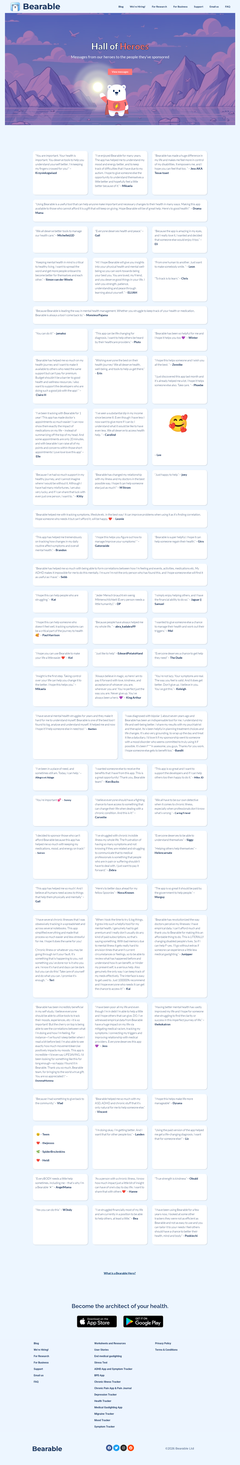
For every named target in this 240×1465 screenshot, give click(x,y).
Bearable (41, 6)
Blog (120, 6)
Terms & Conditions (166, 1349)
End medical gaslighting (108, 1356)
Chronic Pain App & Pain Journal (113, 1388)
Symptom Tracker (104, 1426)
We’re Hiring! (138, 6)
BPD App (99, 1375)
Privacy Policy (163, 1343)
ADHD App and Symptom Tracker (113, 1369)
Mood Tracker (102, 1420)
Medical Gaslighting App (108, 1407)
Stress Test (100, 1362)
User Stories (101, 1349)
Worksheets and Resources (110, 1343)
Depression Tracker (105, 1394)
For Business (180, 6)
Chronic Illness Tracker (107, 1381)
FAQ (227, 6)
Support (198, 6)
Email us (214, 6)
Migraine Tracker (104, 1413)
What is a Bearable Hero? (120, 1273)
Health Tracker (102, 1401)
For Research (159, 6)
